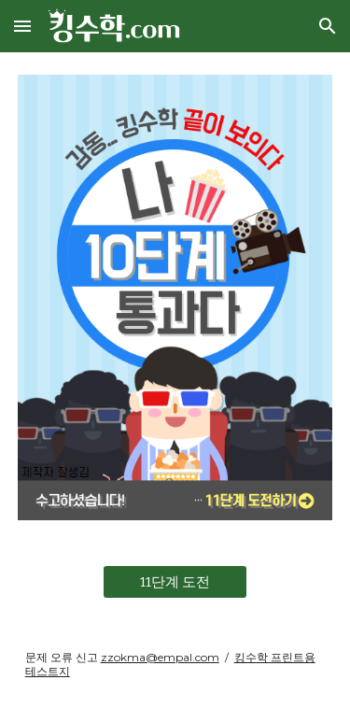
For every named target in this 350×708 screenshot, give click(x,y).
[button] (22, 25)
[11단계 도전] (175, 581)
